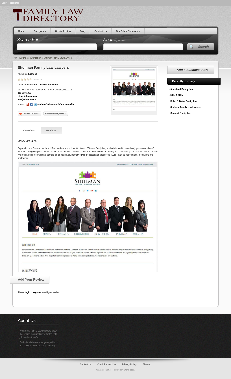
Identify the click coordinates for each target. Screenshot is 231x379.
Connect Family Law (180, 113)
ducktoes (32, 74)
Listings (23, 58)
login (27, 292)
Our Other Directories (128, 31)
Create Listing (63, 31)
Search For (27, 39)
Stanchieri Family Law (181, 89)
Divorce (43, 84)
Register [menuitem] (14, 2)
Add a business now (192, 70)
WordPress (129, 370)
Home (21, 31)
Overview (28, 130)
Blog (82, 31)
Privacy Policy (129, 364)
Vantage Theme (103, 370)
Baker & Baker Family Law (183, 101)
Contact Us (100, 31)
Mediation (53, 84)
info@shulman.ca (27, 99)
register (37, 292)
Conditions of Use (106, 364)
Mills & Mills (176, 95)
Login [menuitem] (4, 2)
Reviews (51, 130)
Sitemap (147, 364)
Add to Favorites (29, 114)
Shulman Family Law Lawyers (43, 67)
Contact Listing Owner (55, 114)
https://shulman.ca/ (27, 96)
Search (203, 47)
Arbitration (35, 58)
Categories (40, 31)
